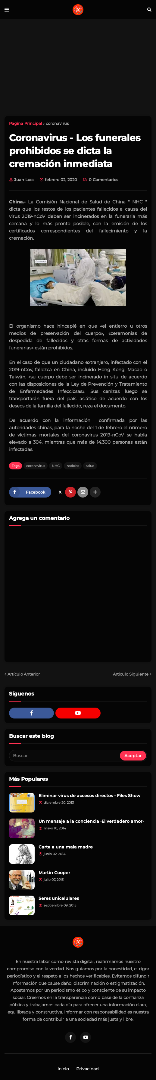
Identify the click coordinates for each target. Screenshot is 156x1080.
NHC (56, 466)
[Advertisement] (78, 67)
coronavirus (57, 123)
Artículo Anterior (24, 674)
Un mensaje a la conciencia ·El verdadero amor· (91, 821)
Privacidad (87, 1069)
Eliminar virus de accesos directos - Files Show (89, 795)
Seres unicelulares (59, 898)
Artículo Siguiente (130, 674)
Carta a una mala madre (66, 847)
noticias (73, 466)
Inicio (63, 1069)
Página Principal (25, 123)
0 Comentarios (103, 179)
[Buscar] (65, 756)
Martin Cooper (54, 872)
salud (90, 466)
